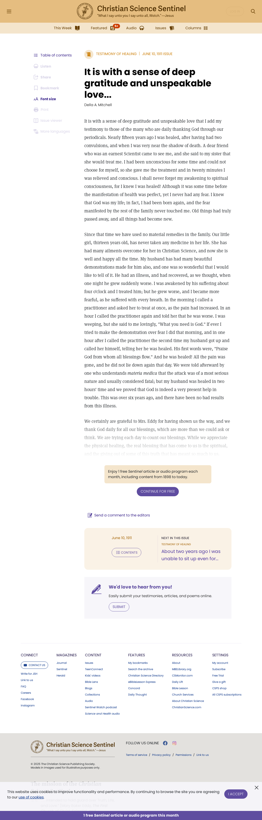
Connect (29, 646)
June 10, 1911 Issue (157, 53)
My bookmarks (138, 654)
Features (136, 646)
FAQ (23, 678)
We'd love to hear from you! (140, 578)
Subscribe (218, 660)
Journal (62, 654)
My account (220, 654)
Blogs (88, 680)
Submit (118, 598)
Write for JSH (29, 665)
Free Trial (218, 667)
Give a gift (219, 673)
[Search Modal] (253, 11)
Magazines (67, 646)
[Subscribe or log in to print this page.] (42, 109)
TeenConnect (94, 660)
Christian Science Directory (146, 667)
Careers (26, 684)
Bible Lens (91, 673)
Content (93, 646)
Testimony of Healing (115, 53)
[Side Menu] (9, 11)
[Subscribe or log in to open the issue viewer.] (49, 120)
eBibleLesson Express (142, 673)
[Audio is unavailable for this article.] (43, 66)
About (176, 654)
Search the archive (140, 660)
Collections (92, 686)
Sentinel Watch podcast (101, 699)
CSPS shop (219, 680)
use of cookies (31, 797)
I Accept (236, 793)
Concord (134, 680)
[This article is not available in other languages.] (53, 131)
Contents (126, 544)
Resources (182, 646)
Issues (89, 654)
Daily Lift (177, 673)
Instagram (28, 697)
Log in (235, 11)
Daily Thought (137, 686)
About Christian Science (188, 692)
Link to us (27, 671)
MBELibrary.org (181, 660)
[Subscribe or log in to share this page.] (43, 77)
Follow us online (142, 735)
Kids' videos (92, 667)
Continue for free (157, 483)
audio (102, 705)
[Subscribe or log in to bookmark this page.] (47, 88)
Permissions (183, 746)
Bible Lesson (180, 680)
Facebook (27, 690)
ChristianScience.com (186, 699)
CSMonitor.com (182, 667)
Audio (89, 692)
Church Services (183, 686)
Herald (61, 667)
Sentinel (62, 660)
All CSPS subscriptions (226, 686)
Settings (220, 646)
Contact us (34, 657)
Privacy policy (161, 746)
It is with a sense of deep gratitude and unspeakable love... (147, 83)
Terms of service (136, 746)
